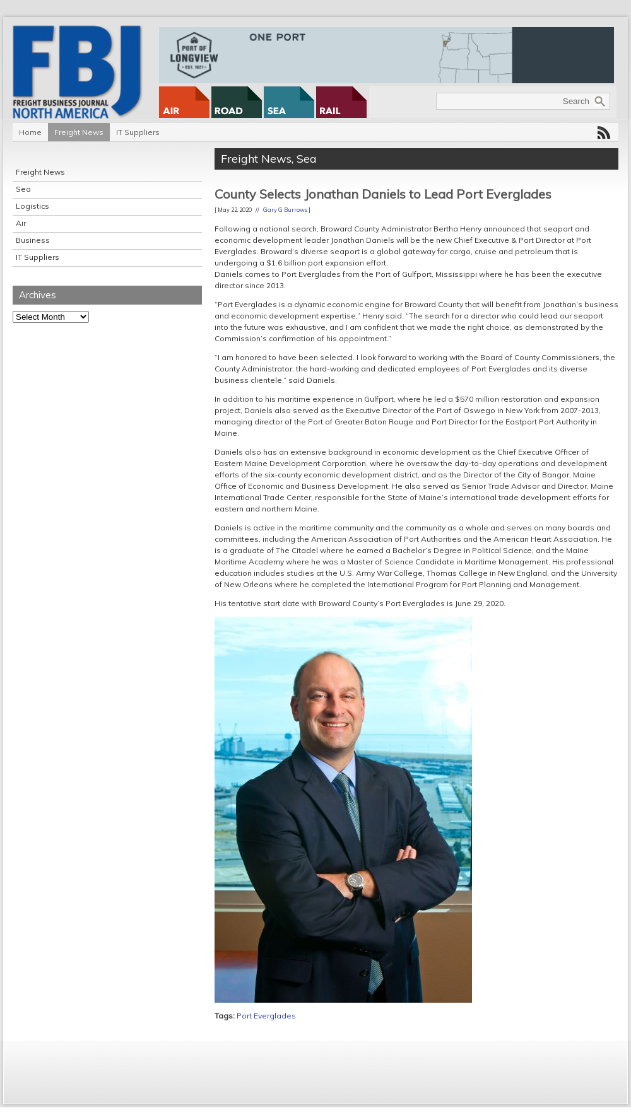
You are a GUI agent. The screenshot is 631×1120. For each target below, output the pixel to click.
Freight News (78, 132)
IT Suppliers (138, 132)
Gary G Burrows (285, 209)
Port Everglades (266, 1015)
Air (21, 223)
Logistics (32, 206)
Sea (23, 189)
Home (30, 132)
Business (33, 240)
